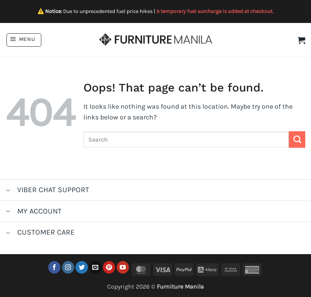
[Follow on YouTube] (123, 267)
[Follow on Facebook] (54, 267)
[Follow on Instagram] (68, 267)
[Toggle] (8, 191)
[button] (24, 40)
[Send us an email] (95, 267)
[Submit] (297, 139)
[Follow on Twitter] (81, 267)
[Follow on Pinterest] (109, 267)
